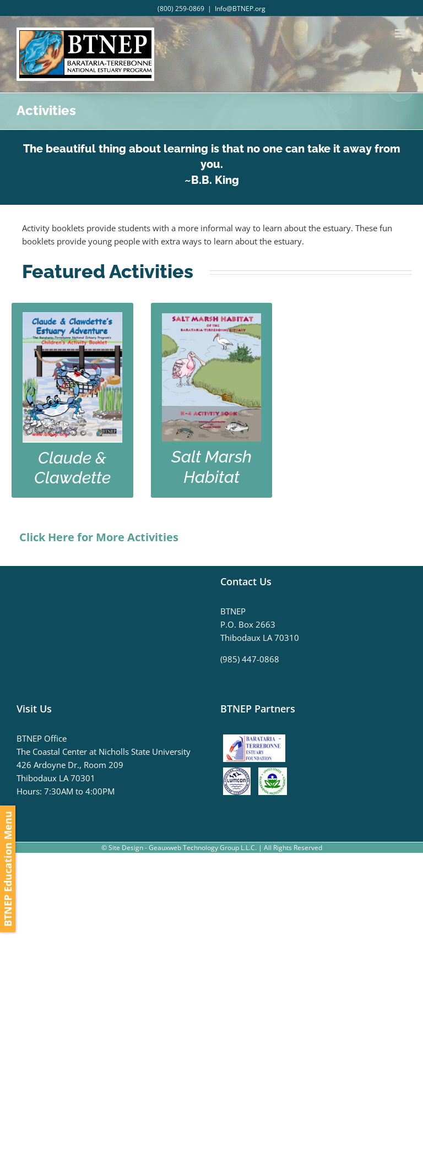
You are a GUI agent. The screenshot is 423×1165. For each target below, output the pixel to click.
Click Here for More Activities (98, 537)
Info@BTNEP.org (240, 8)
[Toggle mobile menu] (400, 33)
